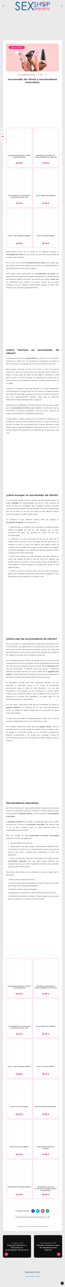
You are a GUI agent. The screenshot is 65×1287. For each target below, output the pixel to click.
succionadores (44, 1229)
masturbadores (34, 1229)
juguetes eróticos (24, 1229)
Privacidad (32, 1279)
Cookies (38, 1279)
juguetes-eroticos (17, 47)
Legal (26, 1279)
